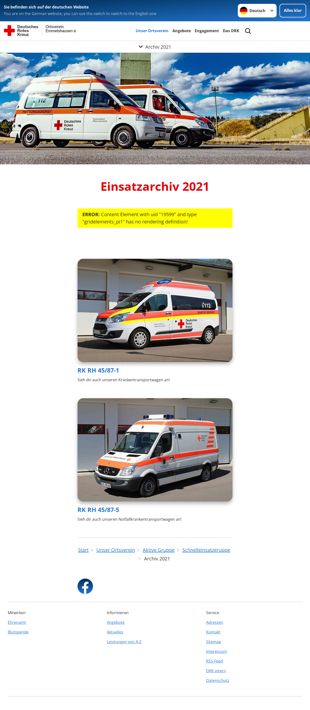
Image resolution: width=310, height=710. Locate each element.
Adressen (214, 622)
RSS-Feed (214, 661)
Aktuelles (115, 632)
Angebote (181, 30)
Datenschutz (217, 680)
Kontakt (213, 632)
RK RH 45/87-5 (98, 509)
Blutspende (18, 632)
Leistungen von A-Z (124, 641)
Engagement (207, 30)
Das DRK (231, 30)
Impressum (216, 651)
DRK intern (216, 670)
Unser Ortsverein (152, 30)
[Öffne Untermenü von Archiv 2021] (155, 47)
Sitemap (213, 641)
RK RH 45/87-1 (98, 370)
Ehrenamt (17, 622)
